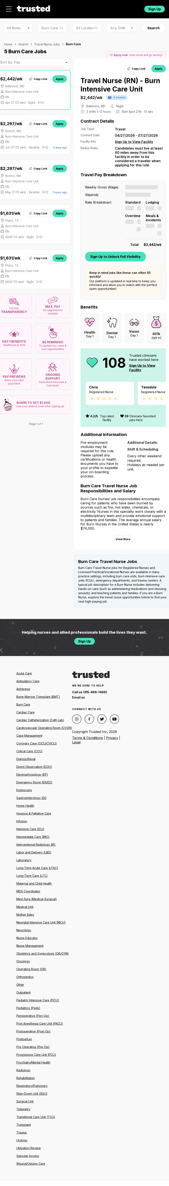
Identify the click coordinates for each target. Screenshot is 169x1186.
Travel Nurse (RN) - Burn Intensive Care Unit (120, 85)
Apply (60, 79)
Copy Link (38, 79)
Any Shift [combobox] (117, 28)
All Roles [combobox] (14, 28)
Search (153, 28)
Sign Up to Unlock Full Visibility (115, 256)
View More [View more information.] (123, 544)
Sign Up (154, 9)
